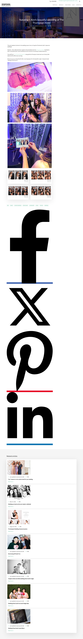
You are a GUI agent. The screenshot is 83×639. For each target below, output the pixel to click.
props (37, 205)
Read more (10, 481)
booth (11, 205)
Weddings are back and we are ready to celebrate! (19, 504)
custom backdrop (17, 205)
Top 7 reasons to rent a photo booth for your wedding (20, 479)
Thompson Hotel (40, 50)
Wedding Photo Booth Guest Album (16, 627)
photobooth (32, 205)
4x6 (8, 205)
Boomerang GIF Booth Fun (14, 553)
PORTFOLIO (55, 4)
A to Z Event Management (19, 54)
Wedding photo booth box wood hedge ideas (18, 602)
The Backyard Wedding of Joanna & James (17, 528)
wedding (46, 205)
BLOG (73, 4)
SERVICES (61, 4)
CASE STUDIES (68, 4)
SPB (50, 26)
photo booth (25, 205)
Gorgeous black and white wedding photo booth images (21, 577)
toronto (41, 205)
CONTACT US (78, 4)
